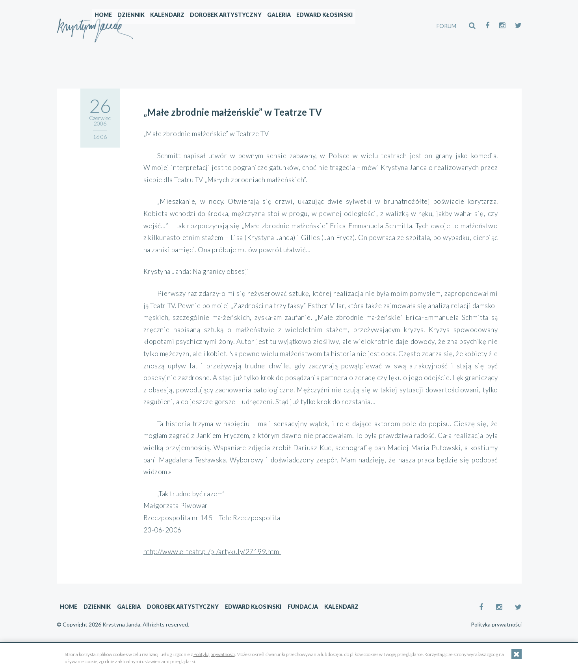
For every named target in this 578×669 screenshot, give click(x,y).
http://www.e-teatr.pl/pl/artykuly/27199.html (212, 551)
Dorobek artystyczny (277, 25)
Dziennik (182, 25)
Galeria (330, 25)
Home (155, 25)
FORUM (446, 25)
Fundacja (303, 606)
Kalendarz (219, 25)
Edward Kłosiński (376, 25)
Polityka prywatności (496, 624)
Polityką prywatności (214, 654)
